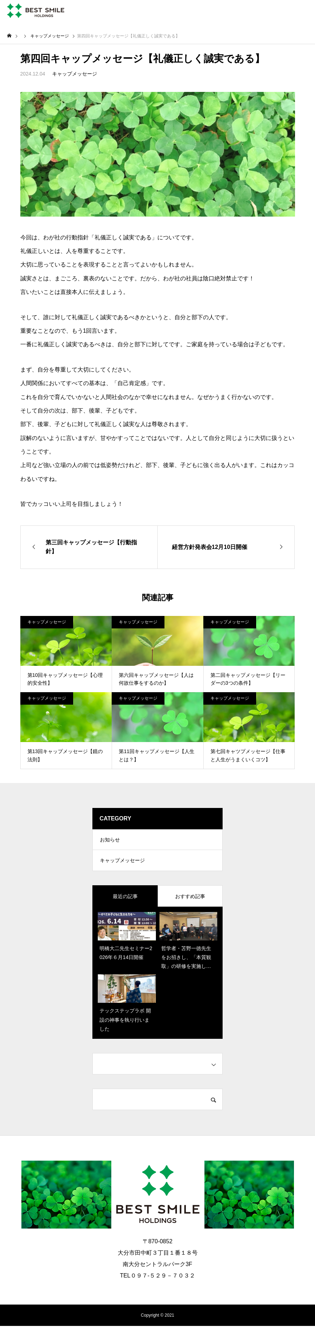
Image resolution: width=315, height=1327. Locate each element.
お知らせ (110, 840)
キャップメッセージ (74, 74)
